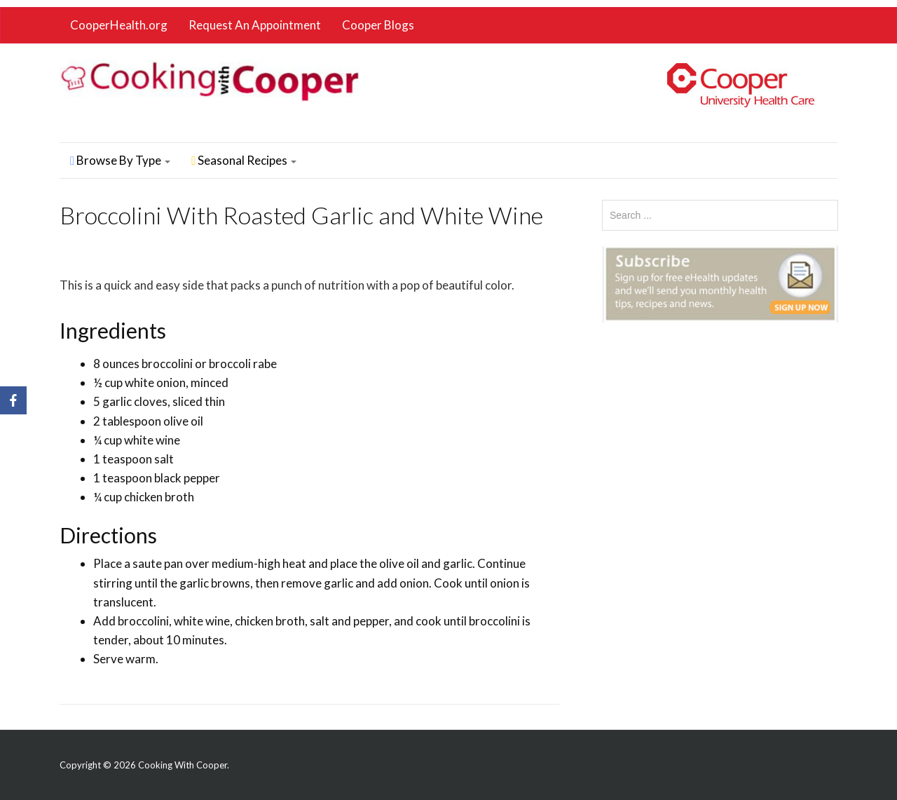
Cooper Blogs (378, 25)
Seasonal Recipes (243, 160)
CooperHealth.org (118, 25)
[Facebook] (13, 400)
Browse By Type (120, 160)
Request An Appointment (255, 25)
